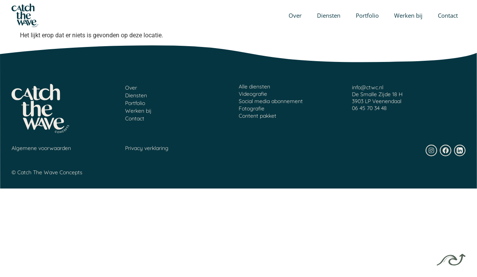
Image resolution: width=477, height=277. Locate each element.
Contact (448, 15)
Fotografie (251, 108)
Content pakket (257, 115)
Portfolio (367, 15)
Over (295, 15)
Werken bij (408, 15)
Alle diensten (254, 86)
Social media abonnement (271, 101)
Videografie (253, 94)
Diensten (328, 15)
